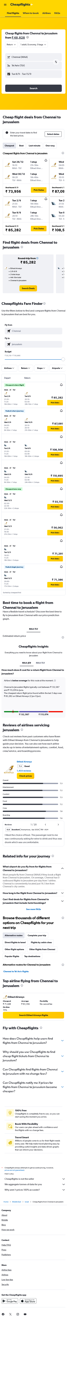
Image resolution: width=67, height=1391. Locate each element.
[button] (5, 4)
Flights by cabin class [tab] (41, 942)
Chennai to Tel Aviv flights (16, 971)
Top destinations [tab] (32, 956)
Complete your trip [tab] (37, 935)
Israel (27, 1202)
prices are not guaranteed (14, 1170)
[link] (28, 288)
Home (6, 1202)
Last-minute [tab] (34, 145)
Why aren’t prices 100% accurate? (35, 1190)
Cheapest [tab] (9, 145)
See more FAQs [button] (33, 909)
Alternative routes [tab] (13, 935)
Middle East (16, 1202)
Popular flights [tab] (12, 956)
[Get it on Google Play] (10, 1301)
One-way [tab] (50, 145)
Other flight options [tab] (14, 949)
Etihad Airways (24, 761)
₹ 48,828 (18, 37)
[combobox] (11, 44)
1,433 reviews (24, 771)
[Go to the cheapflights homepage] (21, 4)
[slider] (63, 359)
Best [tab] (21, 145)
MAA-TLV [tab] (33, 629)
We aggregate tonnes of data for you (35, 1184)
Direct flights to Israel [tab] (15, 942)
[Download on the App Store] (28, 1301)
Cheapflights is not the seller (35, 1179)
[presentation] (27, 37)
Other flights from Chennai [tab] (42, 949)
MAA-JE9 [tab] (26, 663)
